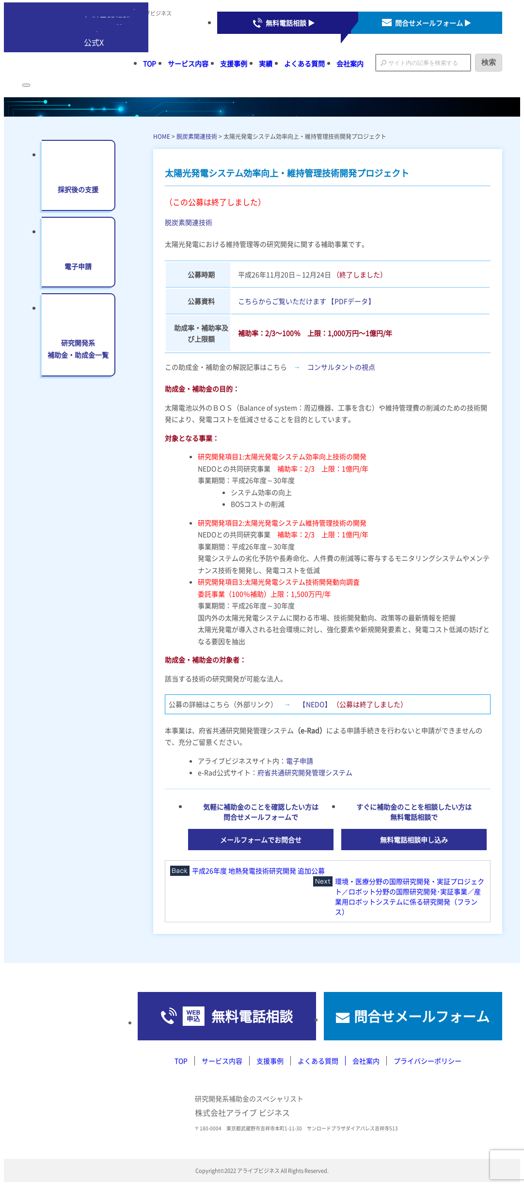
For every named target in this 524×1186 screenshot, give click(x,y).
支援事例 (233, 63)
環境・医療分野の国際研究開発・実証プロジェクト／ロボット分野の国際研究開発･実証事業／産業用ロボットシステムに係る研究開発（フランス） (409, 896)
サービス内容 (188, 63)
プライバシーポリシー (427, 1061)
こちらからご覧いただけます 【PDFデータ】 (306, 301)
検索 (488, 62)
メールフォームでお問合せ (261, 839)
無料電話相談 (252, 1016)
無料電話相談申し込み (414, 839)
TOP (149, 63)
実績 (265, 63)
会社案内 (350, 63)
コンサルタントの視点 (341, 367)
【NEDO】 (315, 704)
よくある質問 (304, 63)
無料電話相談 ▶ (290, 23)
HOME (161, 136)
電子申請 (299, 761)
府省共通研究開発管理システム (304, 772)
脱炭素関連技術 (196, 136)
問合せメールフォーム (422, 1016)
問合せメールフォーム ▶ (433, 23)
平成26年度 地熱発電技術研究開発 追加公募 (258, 870)
